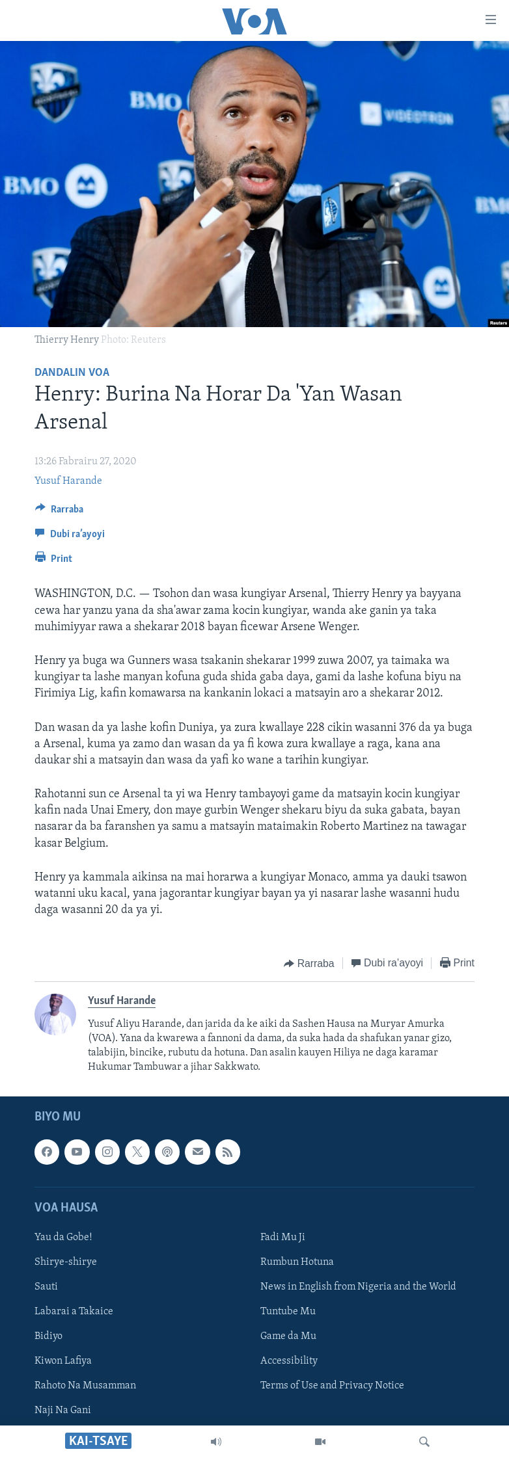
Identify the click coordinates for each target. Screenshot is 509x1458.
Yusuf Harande (68, 481)
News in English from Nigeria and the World (358, 1287)
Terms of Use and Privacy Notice (332, 1386)
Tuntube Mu (288, 1311)
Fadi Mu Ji (282, 1237)
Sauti (46, 1287)
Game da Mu (288, 1336)
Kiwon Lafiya (63, 1361)
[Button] (59, 512)
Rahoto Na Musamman (85, 1386)
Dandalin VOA (71, 373)
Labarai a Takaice (73, 1311)
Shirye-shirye (65, 1262)
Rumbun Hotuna (297, 1262)
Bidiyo (48, 1336)
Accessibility (289, 1361)
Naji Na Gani (62, 1410)
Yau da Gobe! (63, 1237)
